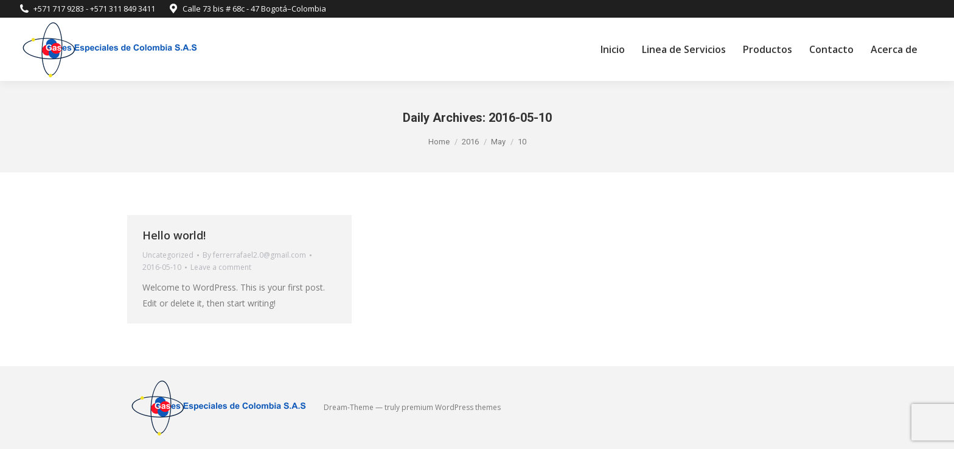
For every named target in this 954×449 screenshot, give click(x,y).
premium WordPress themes (451, 407)
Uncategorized (167, 255)
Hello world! (174, 235)
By (254, 255)
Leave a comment (220, 267)
